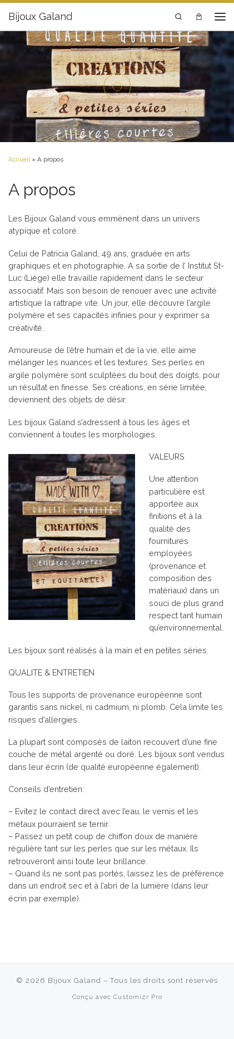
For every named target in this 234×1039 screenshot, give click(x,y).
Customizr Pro (137, 997)
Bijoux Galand (74, 980)
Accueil (19, 159)
